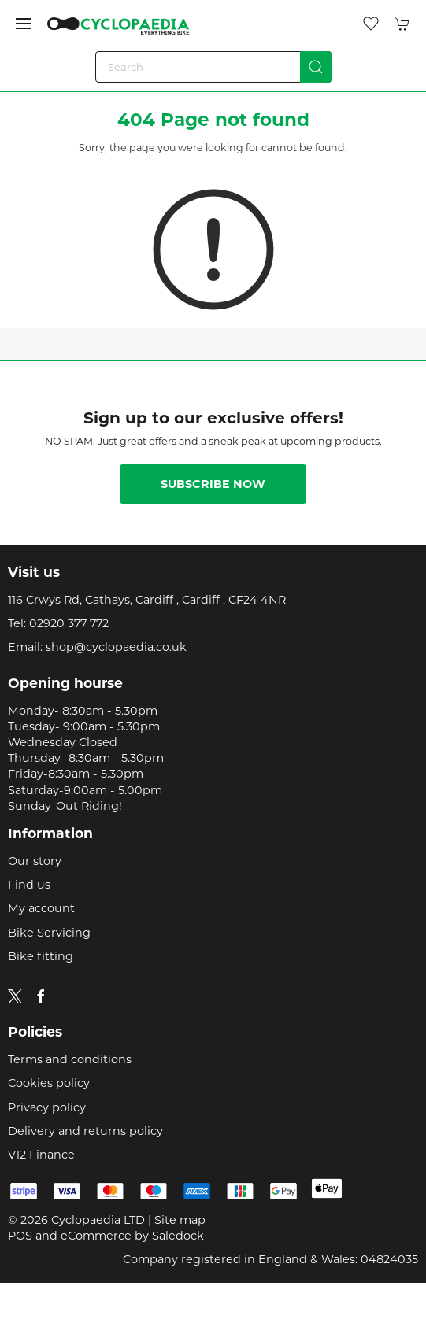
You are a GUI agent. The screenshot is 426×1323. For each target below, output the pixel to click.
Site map (180, 1220)
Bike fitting (40, 956)
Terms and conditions (70, 1059)
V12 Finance (41, 1154)
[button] (23, 23)
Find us (29, 885)
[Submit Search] (316, 67)
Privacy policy (47, 1107)
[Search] (213, 67)
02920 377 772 (69, 623)
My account (41, 908)
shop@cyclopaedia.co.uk (116, 647)
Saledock (178, 1236)
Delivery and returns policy (85, 1131)
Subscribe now (213, 484)
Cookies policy (49, 1083)
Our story (34, 861)
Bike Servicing (49, 933)
